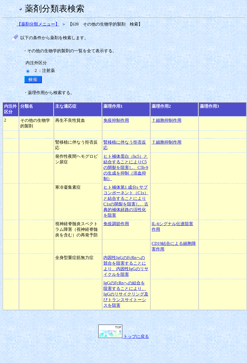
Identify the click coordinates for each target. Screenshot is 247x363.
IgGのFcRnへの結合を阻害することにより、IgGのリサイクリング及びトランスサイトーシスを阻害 (125, 294)
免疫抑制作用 (116, 120)
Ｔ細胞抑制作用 (166, 120)
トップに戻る (123, 336)
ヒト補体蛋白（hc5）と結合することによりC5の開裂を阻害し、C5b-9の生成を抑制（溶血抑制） (125, 167)
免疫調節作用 (116, 223)
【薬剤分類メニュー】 (38, 24)
